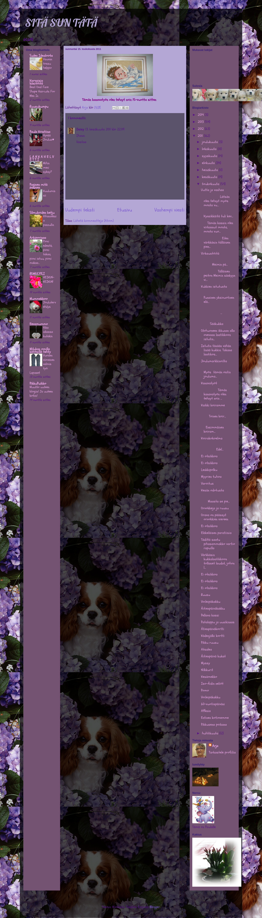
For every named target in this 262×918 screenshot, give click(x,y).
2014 (201, 114)
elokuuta (209, 163)
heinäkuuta (210, 170)
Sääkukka (218, 321)
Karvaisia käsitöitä (36, 82)
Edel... (218, 447)
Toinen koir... (218, 414)
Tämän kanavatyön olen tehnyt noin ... (214, 394)
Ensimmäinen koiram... (216, 427)
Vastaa (81, 142)
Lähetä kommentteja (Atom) (93, 220)
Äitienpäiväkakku (213, 608)
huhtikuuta (210, 733)
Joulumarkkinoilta (214, 361)
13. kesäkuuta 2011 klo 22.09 (104, 129)
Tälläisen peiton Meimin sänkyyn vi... (218, 275)
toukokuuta (211, 184)
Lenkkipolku (209, 469)
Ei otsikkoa (209, 456)
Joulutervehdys (49, 304)
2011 (201, 135)
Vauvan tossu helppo (47, 63)
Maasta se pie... (218, 499)
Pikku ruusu (209, 642)
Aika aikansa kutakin (48, 331)
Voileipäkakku (210, 601)
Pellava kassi (210, 615)
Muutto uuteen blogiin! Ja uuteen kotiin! (41, 391)
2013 (201, 121)
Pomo (205, 690)
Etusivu (124, 210)
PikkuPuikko (38, 383)
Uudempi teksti (80, 210)
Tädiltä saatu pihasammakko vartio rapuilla (218, 543)
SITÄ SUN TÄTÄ (61, 22)
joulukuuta (210, 142)
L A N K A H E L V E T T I (42, 158)
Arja (215, 745)
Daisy (80, 129)
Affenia (206, 710)
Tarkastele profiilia (222, 752)
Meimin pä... (218, 262)
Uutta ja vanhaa (212, 189)
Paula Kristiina (40, 131)
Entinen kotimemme (215, 717)
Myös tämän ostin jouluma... (216, 372)
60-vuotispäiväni (213, 704)
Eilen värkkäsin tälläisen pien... (215, 242)
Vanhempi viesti (169, 210)
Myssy (205, 663)
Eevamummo (39, 324)
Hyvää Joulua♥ (48, 137)
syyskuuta (210, 156)
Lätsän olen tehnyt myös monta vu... (215, 200)
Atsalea (206, 649)
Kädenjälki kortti (213, 635)
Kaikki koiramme (213, 405)
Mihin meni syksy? (47, 167)
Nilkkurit (207, 669)
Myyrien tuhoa (211, 476)
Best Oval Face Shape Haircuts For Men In (42, 91)
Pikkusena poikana (214, 724)
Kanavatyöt (209, 383)
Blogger (155, 907)
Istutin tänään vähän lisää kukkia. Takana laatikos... (216, 350)
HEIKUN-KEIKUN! (48, 279)
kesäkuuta (210, 177)
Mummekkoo (39, 298)
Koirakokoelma (211, 438)
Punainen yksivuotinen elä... (217, 297)
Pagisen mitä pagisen (38, 186)
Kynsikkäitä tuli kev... (217, 214)
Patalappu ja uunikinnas (218, 622)
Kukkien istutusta (214, 286)
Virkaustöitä (210, 253)
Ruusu (205, 594)
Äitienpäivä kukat (213, 656)
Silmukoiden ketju (42, 212)
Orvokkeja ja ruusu (215, 508)
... (218, 310)
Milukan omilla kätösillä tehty (40, 350)
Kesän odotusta (212, 490)
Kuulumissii (49, 193)
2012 (201, 128)
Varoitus (207, 483)
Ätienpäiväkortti (212, 629)
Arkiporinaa (38, 237)
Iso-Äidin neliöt (212, 683)
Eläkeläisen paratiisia (216, 532)
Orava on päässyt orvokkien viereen (214, 517)
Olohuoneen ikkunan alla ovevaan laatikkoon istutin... (218, 334)
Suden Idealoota (41, 55)
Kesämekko (209, 676)
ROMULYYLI (37, 273)
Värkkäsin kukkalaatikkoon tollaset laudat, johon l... (218, 561)
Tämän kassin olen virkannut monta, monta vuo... (217, 227)
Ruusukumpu (39, 106)
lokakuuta (210, 149)
